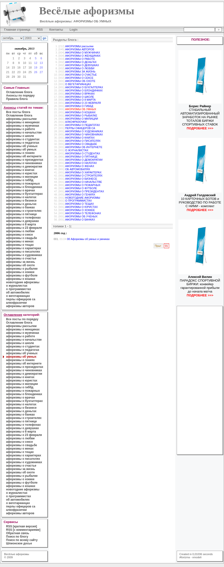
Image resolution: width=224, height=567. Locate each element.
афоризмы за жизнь (20, 262)
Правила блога (17, 99)
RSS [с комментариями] (23, 530)
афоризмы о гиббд (19, 180)
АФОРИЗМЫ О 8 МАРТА (80, 99)
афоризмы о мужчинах (22, 125)
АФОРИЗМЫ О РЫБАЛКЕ (81, 115)
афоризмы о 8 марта (21, 224)
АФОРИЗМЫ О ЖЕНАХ (79, 166)
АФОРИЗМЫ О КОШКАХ (80, 112)
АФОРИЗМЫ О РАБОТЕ (80, 58)
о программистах (18, 289)
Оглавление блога (19, 92)
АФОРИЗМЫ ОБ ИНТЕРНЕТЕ (83, 147)
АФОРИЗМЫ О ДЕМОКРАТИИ (84, 159)
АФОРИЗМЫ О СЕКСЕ (79, 77)
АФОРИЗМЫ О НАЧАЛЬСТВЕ (83, 181)
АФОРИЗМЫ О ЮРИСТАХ (81, 206)
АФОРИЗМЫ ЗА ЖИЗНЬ (80, 71)
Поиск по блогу (17, 536)
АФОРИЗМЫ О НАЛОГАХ (81, 162)
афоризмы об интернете (23, 156)
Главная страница (17, 29)
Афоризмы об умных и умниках (90, 239)
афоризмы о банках (20, 207)
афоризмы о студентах (23, 139)
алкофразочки (16, 302)
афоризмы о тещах (20, 245)
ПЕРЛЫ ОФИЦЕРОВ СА (80, 128)
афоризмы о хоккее (20, 272)
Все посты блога (18, 112)
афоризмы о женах (19, 241)
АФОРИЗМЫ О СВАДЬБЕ (81, 143)
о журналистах (16, 285)
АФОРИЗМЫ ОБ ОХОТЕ (80, 81)
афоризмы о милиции (22, 176)
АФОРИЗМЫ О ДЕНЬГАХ (81, 62)
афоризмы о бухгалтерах (24, 193)
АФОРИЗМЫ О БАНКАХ (80, 219)
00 (68, 239)
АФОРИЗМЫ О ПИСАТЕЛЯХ (83, 140)
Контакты (56, 29)
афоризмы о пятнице (21, 214)
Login (74, 29)
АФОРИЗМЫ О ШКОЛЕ (79, 96)
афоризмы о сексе (19, 234)
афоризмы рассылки (21, 119)
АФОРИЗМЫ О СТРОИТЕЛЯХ (84, 175)
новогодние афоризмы (22, 282)
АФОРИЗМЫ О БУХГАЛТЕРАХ (84, 87)
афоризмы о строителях (23, 211)
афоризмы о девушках (22, 221)
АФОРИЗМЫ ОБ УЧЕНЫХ (81, 216)
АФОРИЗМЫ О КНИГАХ (80, 137)
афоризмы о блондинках (24, 187)
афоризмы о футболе (21, 275)
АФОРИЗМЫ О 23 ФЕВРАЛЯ (83, 102)
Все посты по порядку (22, 319)
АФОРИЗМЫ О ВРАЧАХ (80, 93)
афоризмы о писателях (23, 251)
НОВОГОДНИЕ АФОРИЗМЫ (82, 197)
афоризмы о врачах (20, 190)
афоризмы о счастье (21, 258)
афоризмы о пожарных (23, 183)
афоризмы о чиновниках (24, 163)
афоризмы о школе (20, 136)
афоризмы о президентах (24, 159)
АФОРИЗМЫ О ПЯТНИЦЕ (81, 156)
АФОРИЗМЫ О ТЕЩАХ (79, 203)
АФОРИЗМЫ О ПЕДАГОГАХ (82, 125)
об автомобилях (18, 292)
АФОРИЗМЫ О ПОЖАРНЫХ (82, 185)
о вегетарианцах (18, 296)
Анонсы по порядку (20, 95)
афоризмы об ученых (22, 146)
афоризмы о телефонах (23, 217)
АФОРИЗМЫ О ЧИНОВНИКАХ (84, 134)
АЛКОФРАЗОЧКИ (76, 121)
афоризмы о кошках (20, 279)
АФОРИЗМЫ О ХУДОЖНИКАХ (84, 131)
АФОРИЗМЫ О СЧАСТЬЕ (81, 74)
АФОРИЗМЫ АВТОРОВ (79, 49)
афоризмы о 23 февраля (24, 228)
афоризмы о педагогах (22, 142)
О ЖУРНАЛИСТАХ (77, 150)
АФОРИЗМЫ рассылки (79, 46)
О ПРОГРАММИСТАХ (78, 200)
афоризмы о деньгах (21, 204)
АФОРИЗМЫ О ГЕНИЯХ (80, 194)
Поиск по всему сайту (22, 540)
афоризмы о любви (20, 231)
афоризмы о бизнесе (21, 200)
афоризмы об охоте (20, 265)
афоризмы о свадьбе (21, 238)
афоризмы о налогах (21, 197)
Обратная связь (17, 533)
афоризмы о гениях (20, 153)
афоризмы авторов (20, 306)
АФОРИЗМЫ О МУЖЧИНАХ (82, 52)
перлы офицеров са (20, 299)
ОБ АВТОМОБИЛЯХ (77, 169)
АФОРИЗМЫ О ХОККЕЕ (80, 210)
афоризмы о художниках (24, 255)
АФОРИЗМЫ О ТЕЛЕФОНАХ (83, 213)
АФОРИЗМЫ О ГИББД (79, 106)
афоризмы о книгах (20, 170)
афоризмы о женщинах (23, 122)
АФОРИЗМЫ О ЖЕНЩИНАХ (83, 55)
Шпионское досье (19, 543)
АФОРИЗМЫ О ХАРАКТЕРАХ (83, 172)
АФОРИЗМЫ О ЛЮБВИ (79, 68)
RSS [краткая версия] (21, 526)
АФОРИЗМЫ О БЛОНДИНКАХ (84, 90)
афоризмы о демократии (24, 166)
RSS (40, 29)
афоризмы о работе (20, 129)
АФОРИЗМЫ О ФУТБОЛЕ (81, 188)
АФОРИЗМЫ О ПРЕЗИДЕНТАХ (84, 191)
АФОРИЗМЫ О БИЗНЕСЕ (81, 178)
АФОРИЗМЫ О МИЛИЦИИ (81, 118)
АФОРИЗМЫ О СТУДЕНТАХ (82, 153)
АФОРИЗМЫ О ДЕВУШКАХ (82, 65)
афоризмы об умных (21, 149)
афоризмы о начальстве (24, 132)
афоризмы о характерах (23, 248)
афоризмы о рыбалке (22, 268)
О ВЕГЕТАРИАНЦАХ (78, 84)
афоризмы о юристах (21, 173)
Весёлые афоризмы (16, 554)
